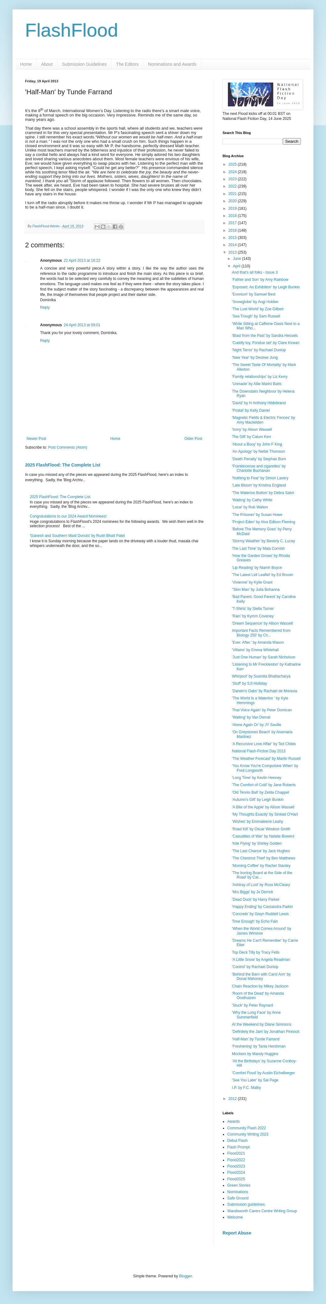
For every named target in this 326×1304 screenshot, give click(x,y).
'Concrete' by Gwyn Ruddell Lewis (260, 914)
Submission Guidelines (84, 64)
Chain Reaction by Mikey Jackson (260, 986)
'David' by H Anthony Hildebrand (259, 403)
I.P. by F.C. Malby (246, 1087)
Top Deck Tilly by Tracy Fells (255, 952)
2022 (233, 186)
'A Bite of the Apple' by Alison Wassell (263, 807)
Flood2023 (236, 1166)
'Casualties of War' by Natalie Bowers (263, 836)
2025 (233, 164)
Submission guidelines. (246, 1204)
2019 (233, 208)
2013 (233, 252)
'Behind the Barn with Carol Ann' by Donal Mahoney (261, 976)
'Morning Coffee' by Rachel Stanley (261, 865)
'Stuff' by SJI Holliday (249, 683)
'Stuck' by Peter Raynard (252, 1005)
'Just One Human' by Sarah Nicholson (263, 657)
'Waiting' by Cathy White (252, 500)
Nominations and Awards (172, 64)
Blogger (185, 1276)
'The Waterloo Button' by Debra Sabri (263, 493)
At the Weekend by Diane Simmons (261, 1024)
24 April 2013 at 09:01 (82, 325)
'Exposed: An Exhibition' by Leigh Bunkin (266, 287)
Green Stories (238, 1185)
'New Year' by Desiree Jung (255, 357)
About (47, 64)
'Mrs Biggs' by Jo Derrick (252, 892)
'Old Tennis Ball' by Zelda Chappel (260, 792)
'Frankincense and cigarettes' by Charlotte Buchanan (259, 468)
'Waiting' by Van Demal (251, 717)
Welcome (235, 1217)
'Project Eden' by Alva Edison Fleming (263, 522)
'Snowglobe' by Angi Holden (255, 302)
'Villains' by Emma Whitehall (255, 650)
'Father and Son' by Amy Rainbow (260, 279)
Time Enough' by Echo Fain (255, 921)
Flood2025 (236, 1179)
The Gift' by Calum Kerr (251, 437)
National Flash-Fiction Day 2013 (259, 751)
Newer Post (36, 438)
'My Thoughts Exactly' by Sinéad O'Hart (265, 814)
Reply (45, 307)
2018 (233, 216)
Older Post (193, 438)
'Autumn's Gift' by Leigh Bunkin (258, 799)
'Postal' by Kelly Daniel (251, 410)
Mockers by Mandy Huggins (255, 1054)
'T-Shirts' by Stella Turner (253, 608)
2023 (233, 179)
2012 (233, 1098)
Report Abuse (237, 1232)
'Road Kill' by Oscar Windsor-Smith (261, 829)
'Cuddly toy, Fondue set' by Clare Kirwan (265, 343)
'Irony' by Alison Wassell (252, 429)
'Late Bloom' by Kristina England (259, 485)
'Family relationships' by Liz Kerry (259, 376)
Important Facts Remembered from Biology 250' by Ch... (261, 632)
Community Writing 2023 (247, 1134)
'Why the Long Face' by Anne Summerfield (256, 1014)
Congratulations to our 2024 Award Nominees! (68, 516)
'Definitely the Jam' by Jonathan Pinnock (265, 1031)
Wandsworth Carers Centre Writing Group (262, 1211)
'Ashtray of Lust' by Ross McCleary (261, 885)
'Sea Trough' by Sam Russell (256, 316)
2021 (233, 194)
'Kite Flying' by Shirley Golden (257, 843)
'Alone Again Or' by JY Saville (256, 725)
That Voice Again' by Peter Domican (262, 710)
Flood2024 (236, 1172)
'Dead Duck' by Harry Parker (255, 899)
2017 (233, 223)
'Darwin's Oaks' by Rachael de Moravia (264, 691)
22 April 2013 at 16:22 (82, 260)
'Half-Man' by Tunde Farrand (255, 1039)
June (237, 258)
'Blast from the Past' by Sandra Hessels (265, 335)
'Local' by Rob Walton (250, 507)
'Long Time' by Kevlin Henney (256, 778)
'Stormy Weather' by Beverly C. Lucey (263, 541)
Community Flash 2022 (246, 1128)
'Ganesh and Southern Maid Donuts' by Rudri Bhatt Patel (77, 535)
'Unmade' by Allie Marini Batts (256, 384)
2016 (233, 230)
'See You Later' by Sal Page (255, 1080)
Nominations (237, 1192)
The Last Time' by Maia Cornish (258, 548)
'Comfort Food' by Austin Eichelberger (263, 1073)
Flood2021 (236, 1153)
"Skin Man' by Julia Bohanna (256, 589)
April (237, 266)
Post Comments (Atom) (67, 447)
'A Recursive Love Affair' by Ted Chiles (264, 744)
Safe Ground (238, 1198)
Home (26, 64)
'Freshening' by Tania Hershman (259, 1046)
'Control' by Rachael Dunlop (255, 967)
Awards (233, 1121)
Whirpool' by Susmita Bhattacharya (261, 676)
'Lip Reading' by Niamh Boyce (257, 567)
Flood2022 (236, 1160)
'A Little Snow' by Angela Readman (261, 959)
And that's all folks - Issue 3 (255, 272)
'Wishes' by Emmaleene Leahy (257, 821)
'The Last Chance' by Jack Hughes (261, 851)
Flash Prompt (238, 1147)
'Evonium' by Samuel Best (254, 294)
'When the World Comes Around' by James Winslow (261, 930)
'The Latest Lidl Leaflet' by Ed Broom (262, 575)
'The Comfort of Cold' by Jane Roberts (264, 785)
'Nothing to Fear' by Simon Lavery (260, 478)
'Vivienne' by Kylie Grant (252, 582)
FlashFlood (71, 30)
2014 (233, 245)
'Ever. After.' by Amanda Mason (258, 642)
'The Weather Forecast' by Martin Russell (266, 758)
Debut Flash (237, 1140)
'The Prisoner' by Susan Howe (257, 515)
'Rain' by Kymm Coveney (253, 616)
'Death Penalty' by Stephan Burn (259, 459)
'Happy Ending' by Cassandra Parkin (262, 907)
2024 (233, 172)
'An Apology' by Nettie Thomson (258, 451)
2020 (233, 201)
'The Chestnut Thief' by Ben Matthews (263, 858)
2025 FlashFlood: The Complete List (62, 464)
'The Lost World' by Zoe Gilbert (257, 309)
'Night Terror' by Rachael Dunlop (259, 350)
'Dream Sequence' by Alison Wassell (262, 623)
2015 (233, 237)
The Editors (127, 64)
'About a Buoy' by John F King (257, 444)
